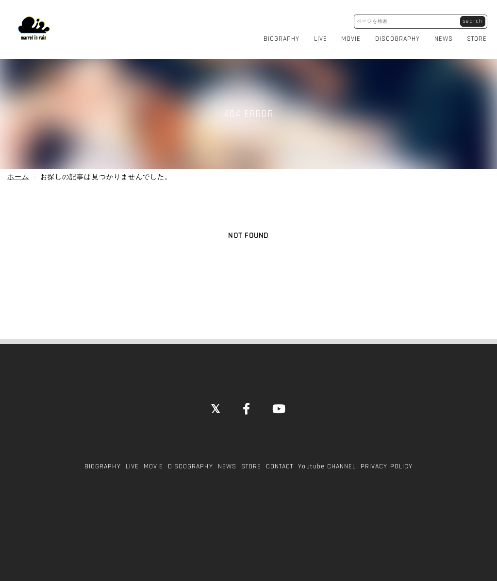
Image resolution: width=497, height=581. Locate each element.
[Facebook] (247, 405)
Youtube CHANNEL (327, 461)
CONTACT (279, 461)
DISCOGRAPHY (400, 36)
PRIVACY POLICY (387, 461)
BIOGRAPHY (284, 36)
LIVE (323, 36)
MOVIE (354, 36)
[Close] (216, 405)
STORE (480, 36)
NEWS (446, 36)
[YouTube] (279, 405)
